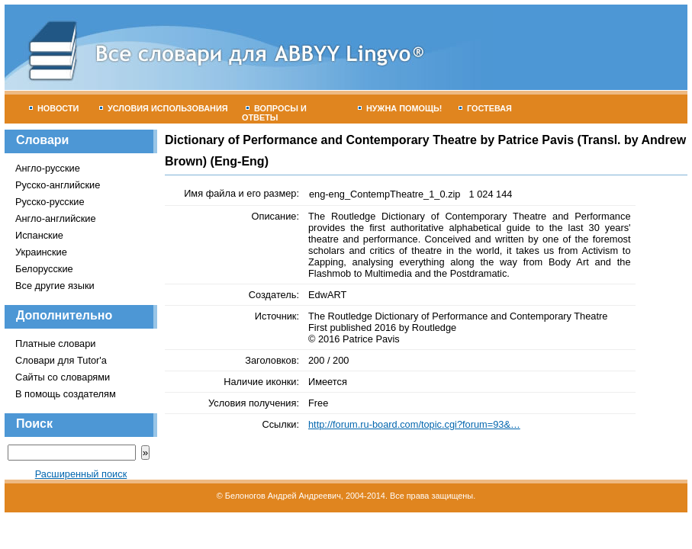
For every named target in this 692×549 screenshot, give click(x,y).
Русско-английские (57, 185)
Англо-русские (47, 168)
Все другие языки (55, 285)
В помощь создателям (65, 394)
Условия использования (163, 108)
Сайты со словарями (62, 377)
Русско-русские (50, 201)
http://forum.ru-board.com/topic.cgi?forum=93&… (414, 424)
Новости (54, 108)
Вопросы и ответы (274, 113)
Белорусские (44, 268)
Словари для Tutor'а (61, 360)
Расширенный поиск (81, 474)
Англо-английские (55, 218)
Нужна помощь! (400, 108)
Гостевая (485, 108)
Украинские (41, 252)
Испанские (39, 235)
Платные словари (55, 343)
